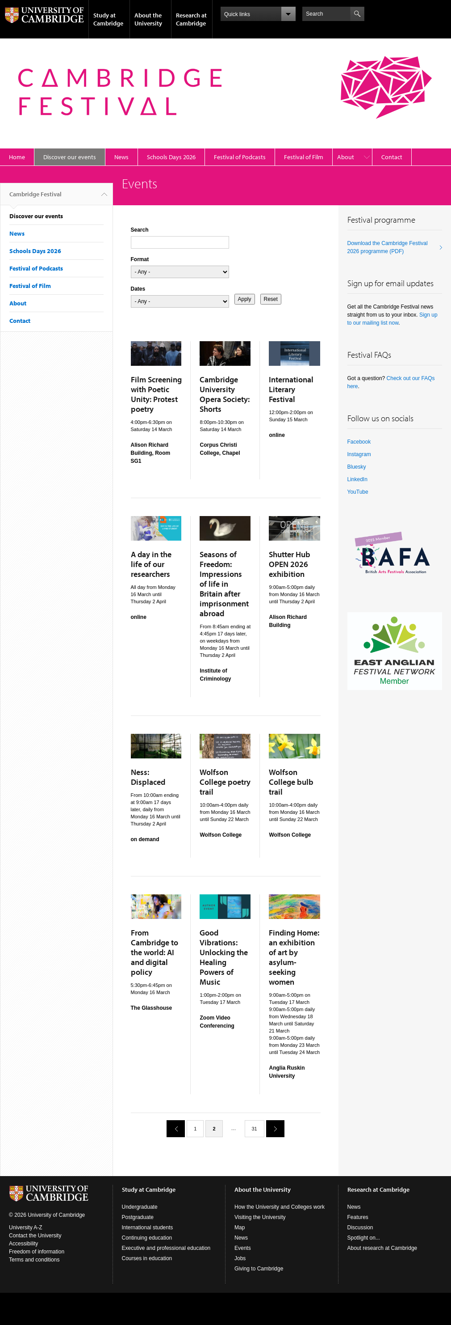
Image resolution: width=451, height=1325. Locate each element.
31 (254, 1128)
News (121, 157)
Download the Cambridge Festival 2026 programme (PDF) (387, 247)
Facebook (359, 442)
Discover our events (69, 157)
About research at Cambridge (382, 1248)
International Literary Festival (291, 389)
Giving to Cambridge (258, 1269)
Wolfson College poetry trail (225, 782)
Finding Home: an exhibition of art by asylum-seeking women (294, 957)
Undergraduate (140, 1207)
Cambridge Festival (35, 197)
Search (140, 230)
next (272, 1128)
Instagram (359, 454)
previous (172, 1128)
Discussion (360, 1227)
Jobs (240, 1258)
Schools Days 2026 (171, 157)
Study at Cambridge (108, 19)
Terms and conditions (34, 1260)
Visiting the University (260, 1217)
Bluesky (356, 467)
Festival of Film (303, 157)
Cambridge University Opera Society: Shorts (225, 394)
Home (17, 157)
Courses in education (147, 1258)
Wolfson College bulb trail (291, 782)
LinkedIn (357, 479)
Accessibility (23, 1243)
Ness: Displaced (148, 777)
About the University (148, 19)
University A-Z (25, 1227)
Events (242, 1248)
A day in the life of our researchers (151, 564)
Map (239, 1227)
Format (140, 259)
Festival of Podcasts (240, 157)
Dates (138, 289)
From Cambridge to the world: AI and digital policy (154, 952)
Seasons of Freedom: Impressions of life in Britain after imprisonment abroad (224, 583)
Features (357, 1217)
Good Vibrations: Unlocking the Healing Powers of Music (224, 957)
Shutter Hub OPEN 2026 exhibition (289, 564)
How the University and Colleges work (279, 1207)
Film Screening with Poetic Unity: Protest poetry (156, 394)
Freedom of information (36, 1252)
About (345, 157)
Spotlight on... (363, 1238)
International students (147, 1227)
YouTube (357, 492)
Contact (391, 157)
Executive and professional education (166, 1248)
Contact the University (35, 1235)
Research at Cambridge (191, 19)
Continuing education (147, 1238)
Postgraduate (138, 1217)
